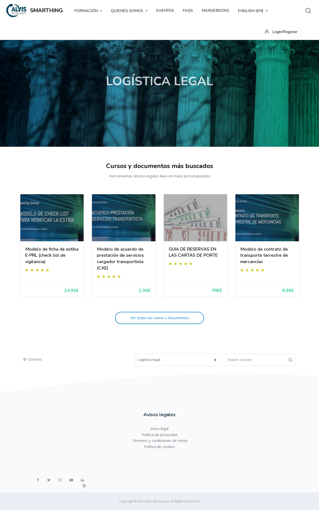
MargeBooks (215, 10)
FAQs (188, 10)
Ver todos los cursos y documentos (159, 318)
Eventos (165, 10)
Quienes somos (129, 10)
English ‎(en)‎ (253, 10)
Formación (88, 10)
